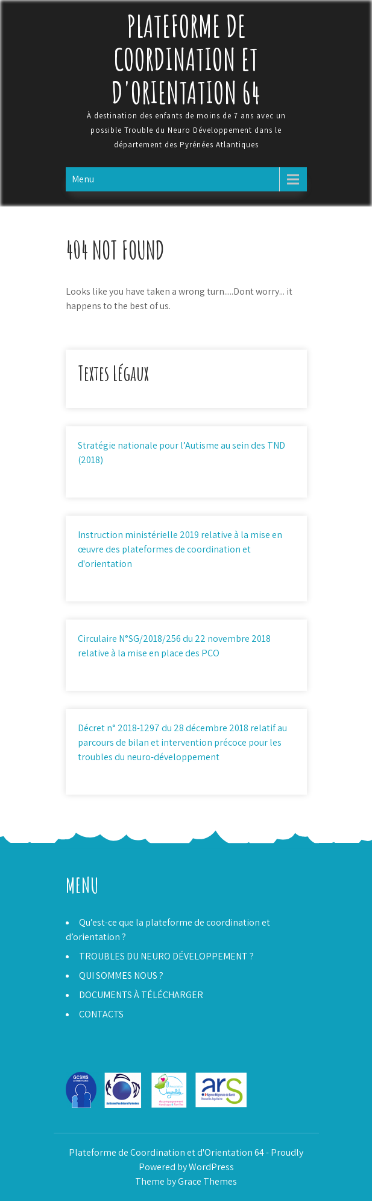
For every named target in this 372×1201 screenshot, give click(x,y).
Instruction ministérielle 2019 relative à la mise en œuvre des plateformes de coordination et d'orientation (180, 549)
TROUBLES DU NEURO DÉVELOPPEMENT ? (166, 956)
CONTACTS (101, 1014)
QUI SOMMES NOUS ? (121, 975)
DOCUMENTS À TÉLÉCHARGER (141, 994)
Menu (83, 179)
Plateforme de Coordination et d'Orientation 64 (186, 59)
